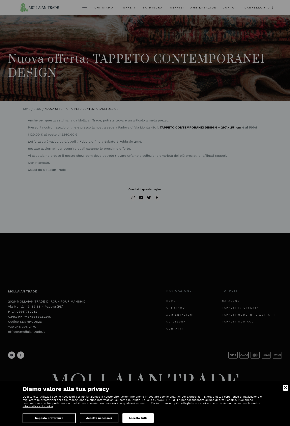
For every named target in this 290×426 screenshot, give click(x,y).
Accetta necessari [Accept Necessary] (99, 418)
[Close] (285, 388)
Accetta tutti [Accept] (138, 418)
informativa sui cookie (38, 406)
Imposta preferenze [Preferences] (49, 418)
